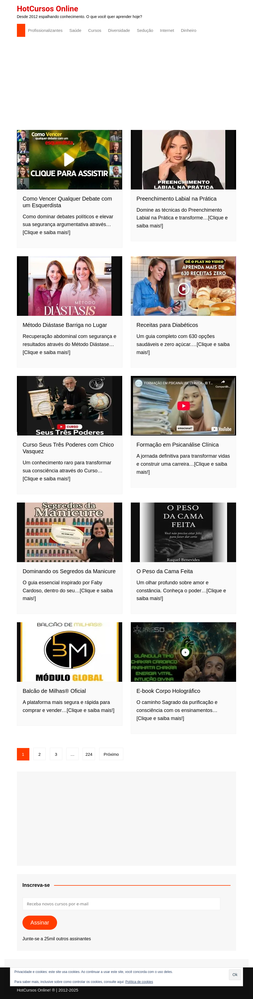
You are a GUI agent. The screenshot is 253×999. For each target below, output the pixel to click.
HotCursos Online (47, 8)
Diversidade (119, 30)
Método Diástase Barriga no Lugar (65, 325)
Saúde (75, 30)
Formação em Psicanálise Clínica (178, 445)
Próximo (111, 754)
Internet (167, 30)
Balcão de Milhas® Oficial (54, 691)
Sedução (145, 30)
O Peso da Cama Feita (165, 571)
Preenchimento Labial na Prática (177, 199)
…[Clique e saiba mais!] (88, 710)
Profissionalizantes (45, 30)
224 (88, 754)
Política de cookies (139, 982)
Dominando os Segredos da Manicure (69, 571)
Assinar (39, 922)
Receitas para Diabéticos (167, 325)
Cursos (94, 30)
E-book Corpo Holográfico (168, 691)
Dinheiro (188, 30)
